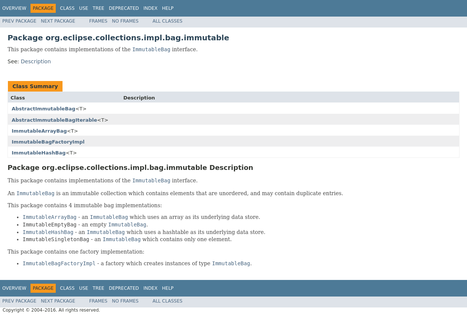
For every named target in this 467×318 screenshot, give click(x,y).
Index (150, 8)
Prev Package (19, 21)
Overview (14, 8)
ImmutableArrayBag (39, 131)
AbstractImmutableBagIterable (54, 120)
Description (36, 61)
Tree (98, 8)
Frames (98, 21)
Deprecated (124, 8)
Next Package (58, 21)
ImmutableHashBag (39, 153)
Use (83, 8)
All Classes (167, 21)
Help (168, 8)
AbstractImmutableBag (43, 109)
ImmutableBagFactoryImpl (48, 142)
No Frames (125, 21)
